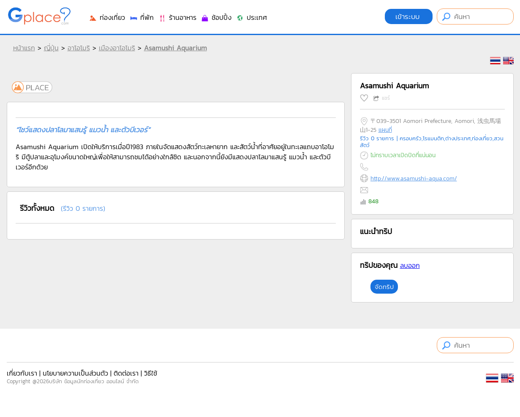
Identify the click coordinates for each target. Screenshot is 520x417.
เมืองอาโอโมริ (117, 48)
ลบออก (410, 265)
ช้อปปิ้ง (216, 17)
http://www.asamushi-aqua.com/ (413, 178)
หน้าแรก (24, 48)
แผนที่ (385, 129)
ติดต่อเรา (126, 373)
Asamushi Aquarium (175, 48)
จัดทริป (384, 287)
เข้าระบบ (408, 16)
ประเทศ (251, 17)
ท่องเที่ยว (107, 17)
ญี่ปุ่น (51, 48)
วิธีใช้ (150, 373)
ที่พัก (141, 17)
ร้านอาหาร (177, 17)
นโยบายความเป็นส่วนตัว (75, 373)
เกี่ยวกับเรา (22, 373)
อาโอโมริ (79, 48)
